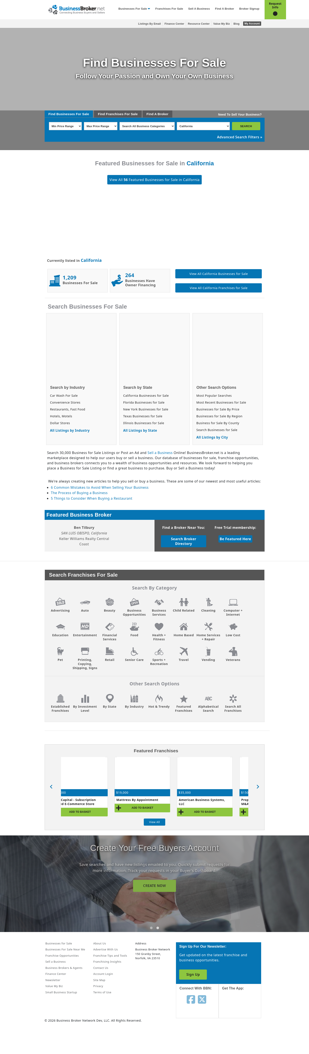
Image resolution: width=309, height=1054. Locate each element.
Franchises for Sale (169, 8)
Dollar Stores (60, 423)
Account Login (103, 974)
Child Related (184, 610)
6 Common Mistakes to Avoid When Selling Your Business (99, 487)
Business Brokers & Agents (64, 968)
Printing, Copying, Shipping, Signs (85, 664)
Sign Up (193, 974)
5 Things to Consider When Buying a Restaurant (91, 498)
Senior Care (134, 660)
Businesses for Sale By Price (217, 409)
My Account (252, 23)
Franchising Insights (107, 962)
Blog (236, 23)
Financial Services (109, 637)
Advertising (60, 610)
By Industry (134, 706)
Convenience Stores (65, 402)
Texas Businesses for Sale (142, 416)
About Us (99, 943)
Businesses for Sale (132, 8)
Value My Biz (221, 23)
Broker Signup (249, 8)
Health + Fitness (159, 637)
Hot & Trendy (159, 706)
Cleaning (208, 610)
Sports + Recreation (159, 662)
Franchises (114, 114)
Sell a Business (199, 8)
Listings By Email (149, 23)
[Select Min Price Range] (65, 126)
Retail (109, 660)
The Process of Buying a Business (79, 492)
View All (154, 822)
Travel (184, 660)
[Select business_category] (147, 126)
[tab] (151, 928)
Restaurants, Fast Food (67, 409)
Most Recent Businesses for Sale (221, 402)
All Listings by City (212, 437)
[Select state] (203, 126)
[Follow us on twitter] (202, 999)
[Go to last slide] (51, 786)
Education (60, 635)
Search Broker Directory (183, 541)
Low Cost (233, 635)
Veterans (233, 660)
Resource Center (199, 23)
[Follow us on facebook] (191, 999)
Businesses (65, 114)
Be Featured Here (235, 539)
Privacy (98, 986)
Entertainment (85, 635)
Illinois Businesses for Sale (143, 423)
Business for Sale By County (217, 423)
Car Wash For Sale (64, 396)
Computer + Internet (233, 612)
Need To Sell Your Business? (240, 114)
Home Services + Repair (208, 637)
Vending (208, 660)
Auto (85, 610)
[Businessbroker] (76, 9)
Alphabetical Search (208, 708)
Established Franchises (60, 708)
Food (134, 635)
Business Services (159, 612)
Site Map (99, 980)
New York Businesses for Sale (145, 409)
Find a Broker (224, 8)
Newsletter (53, 980)
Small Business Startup (61, 992)
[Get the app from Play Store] (243, 1037)
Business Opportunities (134, 612)
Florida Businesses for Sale (144, 402)
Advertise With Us (105, 949)
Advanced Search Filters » (239, 137)
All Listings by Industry (70, 430)
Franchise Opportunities (62, 955)
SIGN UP (154, 885)
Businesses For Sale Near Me (65, 949)
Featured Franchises (183, 708)
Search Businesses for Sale (216, 430)
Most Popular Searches (214, 396)
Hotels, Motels (61, 416)
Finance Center (174, 23)
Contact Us (100, 968)
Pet (60, 660)
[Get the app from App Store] (243, 1008)
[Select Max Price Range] (100, 126)
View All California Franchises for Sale (218, 288)
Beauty (109, 610)
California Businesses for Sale (146, 396)
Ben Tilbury (84, 527)
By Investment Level (85, 708)
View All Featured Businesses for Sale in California (154, 179)
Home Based (184, 635)
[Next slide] (257, 786)
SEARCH (246, 126)
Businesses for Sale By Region (219, 416)
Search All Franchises (233, 708)
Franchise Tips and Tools (110, 955)
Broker (163, 114)
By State (110, 706)
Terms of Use (102, 992)
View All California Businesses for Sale (218, 274)
